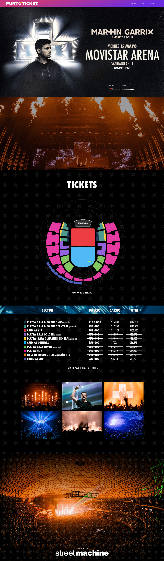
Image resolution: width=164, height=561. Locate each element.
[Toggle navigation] (152, 3)
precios (133, 4)
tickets (141, 4)
